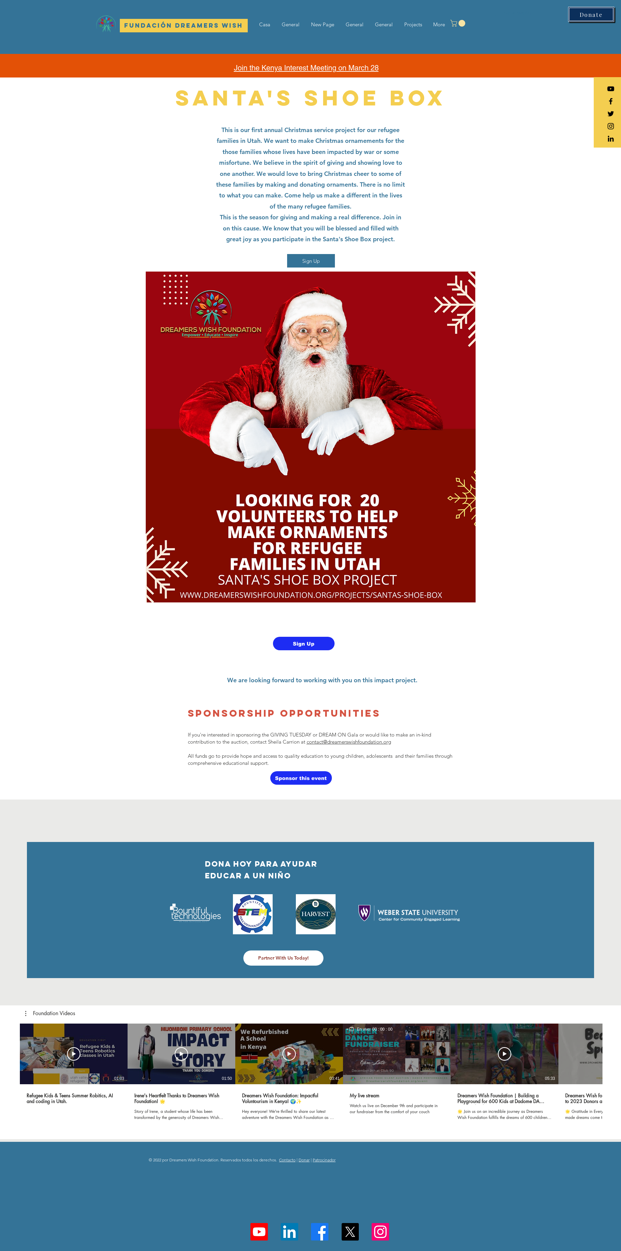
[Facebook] (320, 1232)
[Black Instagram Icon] (611, 126)
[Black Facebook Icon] (611, 101)
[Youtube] (259, 1232)
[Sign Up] (311, 261)
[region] (369, 1029)
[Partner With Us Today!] (283, 958)
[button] (458, 23)
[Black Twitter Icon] (611, 114)
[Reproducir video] (73, 1054)
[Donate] (591, 14)
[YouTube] (611, 89)
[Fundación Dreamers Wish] (184, 25)
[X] (350, 1232)
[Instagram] (380, 1232)
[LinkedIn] (611, 138)
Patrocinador (324, 1159)
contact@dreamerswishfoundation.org (349, 742)
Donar (304, 1159)
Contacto (287, 1159)
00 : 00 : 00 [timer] (382, 1029)
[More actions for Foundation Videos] (50, 1013)
